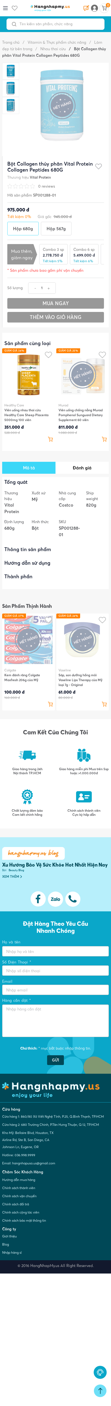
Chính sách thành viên (18, 1188)
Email (7, 981)
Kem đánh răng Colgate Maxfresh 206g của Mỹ (22, 677)
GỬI (55, 1060)
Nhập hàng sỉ (12, 1252)
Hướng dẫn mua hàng (18, 1180)
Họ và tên (11, 942)
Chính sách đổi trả (15, 1204)
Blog (5, 1244)
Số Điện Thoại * (16, 962)
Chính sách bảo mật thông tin (24, 1220)
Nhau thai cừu (50, 48)
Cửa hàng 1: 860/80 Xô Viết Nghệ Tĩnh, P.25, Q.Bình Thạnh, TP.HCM (53, 1116)
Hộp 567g (56, 228)
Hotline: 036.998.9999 (18, 1155)
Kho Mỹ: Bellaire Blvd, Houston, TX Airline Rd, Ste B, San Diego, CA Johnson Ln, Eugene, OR (28, 1140)
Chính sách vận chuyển (19, 1196)
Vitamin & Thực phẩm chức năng (54, 42)
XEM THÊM (12, 876)
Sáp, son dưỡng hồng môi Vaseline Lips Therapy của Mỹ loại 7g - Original (80, 680)
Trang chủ (10, 42)
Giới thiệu (9, 1236)
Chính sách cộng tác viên (20, 1212)
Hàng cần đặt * (16, 1000)
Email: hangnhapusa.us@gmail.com (28, 1163)
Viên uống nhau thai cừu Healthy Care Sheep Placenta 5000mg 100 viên (26, 415)
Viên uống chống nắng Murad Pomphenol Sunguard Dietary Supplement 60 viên (80, 415)
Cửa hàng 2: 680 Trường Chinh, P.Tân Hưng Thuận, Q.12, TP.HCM (50, 1125)
